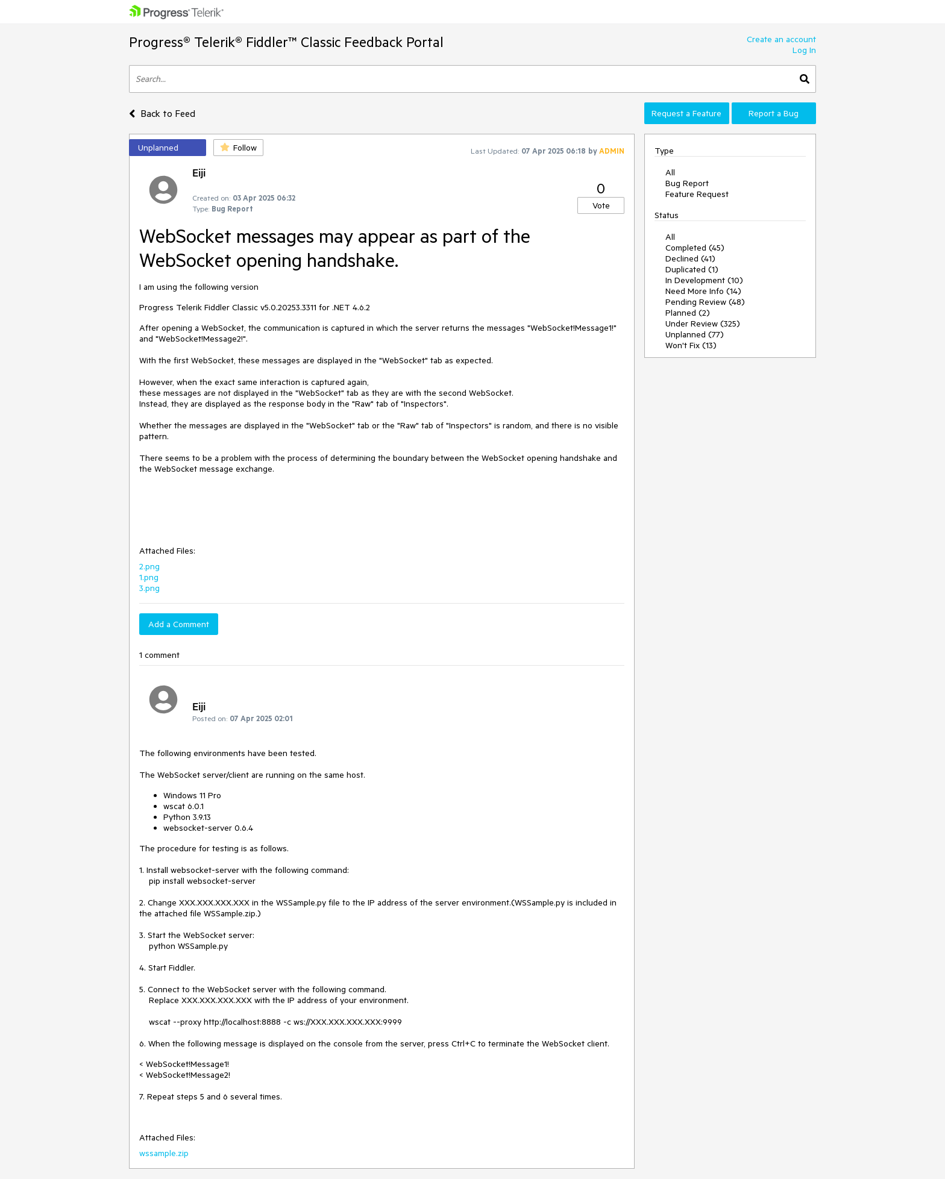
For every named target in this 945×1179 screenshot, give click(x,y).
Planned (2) (687, 312)
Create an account (781, 39)
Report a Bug (774, 113)
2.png (149, 566)
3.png (149, 588)
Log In (804, 50)
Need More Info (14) (703, 291)
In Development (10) (704, 280)
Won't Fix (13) (691, 345)
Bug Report (687, 183)
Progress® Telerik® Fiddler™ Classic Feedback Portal (286, 42)
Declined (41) (690, 258)
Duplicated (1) (691, 269)
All (670, 172)
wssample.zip (164, 1153)
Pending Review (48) (705, 301)
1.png (149, 577)
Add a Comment (178, 624)
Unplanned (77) (694, 334)
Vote (601, 205)
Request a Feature (686, 113)
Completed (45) (694, 247)
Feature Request (697, 194)
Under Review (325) (702, 323)
